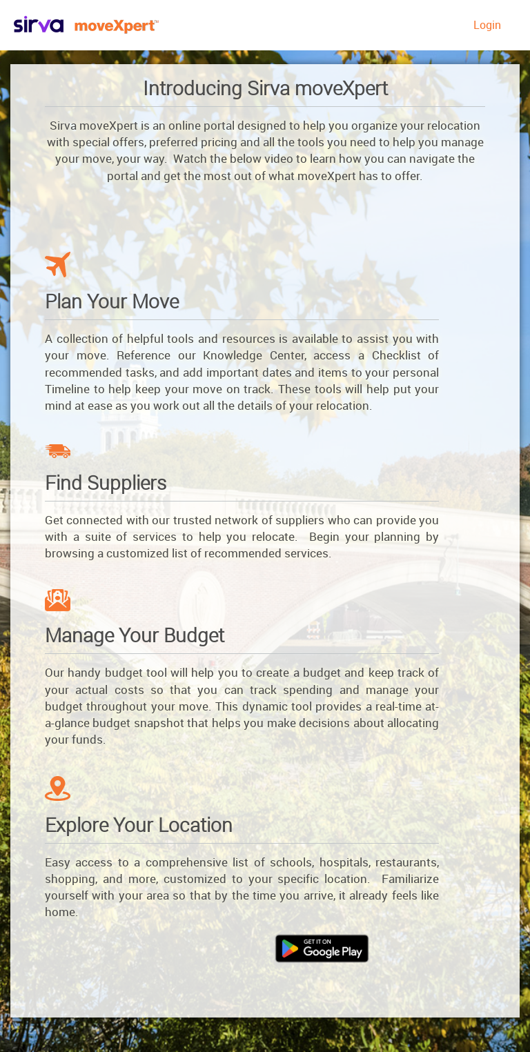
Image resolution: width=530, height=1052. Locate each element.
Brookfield (111, 27)
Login (487, 25)
